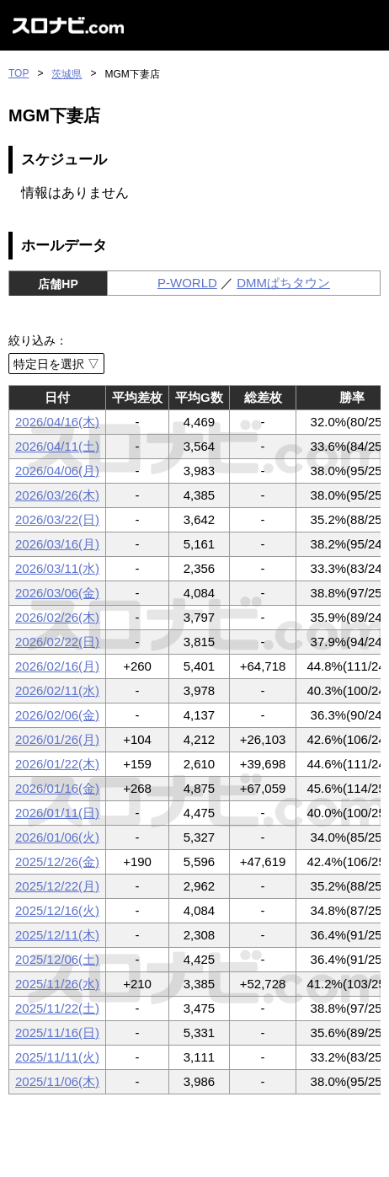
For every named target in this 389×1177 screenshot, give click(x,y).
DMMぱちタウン (283, 283)
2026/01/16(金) (57, 788)
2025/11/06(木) (57, 1081)
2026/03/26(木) (57, 495)
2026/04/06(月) (57, 470)
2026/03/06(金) (57, 593)
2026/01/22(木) (57, 764)
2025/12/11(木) (57, 935)
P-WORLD (187, 283)
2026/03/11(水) (57, 568)
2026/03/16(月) (57, 544)
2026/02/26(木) (57, 617)
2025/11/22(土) (57, 1008)
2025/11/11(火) (57, 1057)
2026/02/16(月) (57, 666)
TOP (18, 73)
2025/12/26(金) (57, 861)
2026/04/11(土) (57, 446)
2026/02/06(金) (57, 715)
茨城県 (66, 74)
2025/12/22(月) (57, 886)
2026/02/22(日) (57, 641)
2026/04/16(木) (57, 422)
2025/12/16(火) (57, 910)
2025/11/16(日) (57, 1032)
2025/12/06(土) (57, 959)
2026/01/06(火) (57, 837)
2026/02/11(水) (57, 690)
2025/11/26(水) (57, 983)
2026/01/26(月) (57, 739)
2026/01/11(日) (57, 812)
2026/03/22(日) (57, 519)
